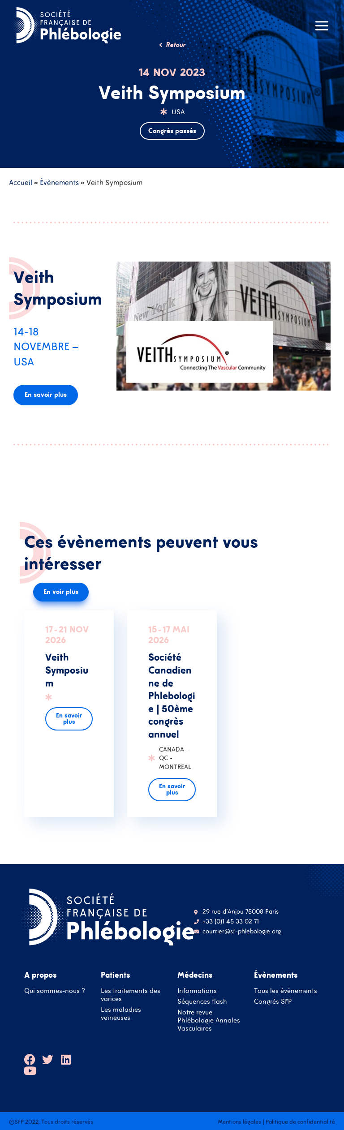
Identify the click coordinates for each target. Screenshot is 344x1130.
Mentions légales (239, 1122)
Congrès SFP (273, 1001)
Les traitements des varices (130, 994)
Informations (197, 990)
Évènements (59, 182)
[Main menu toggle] (322, 26)
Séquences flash (202, 1001)
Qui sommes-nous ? (54, 990)
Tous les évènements (285, 990)
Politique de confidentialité (300, 1122)
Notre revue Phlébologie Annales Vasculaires (208, 1020)
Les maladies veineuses (121, 1013)
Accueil (20, 182)
